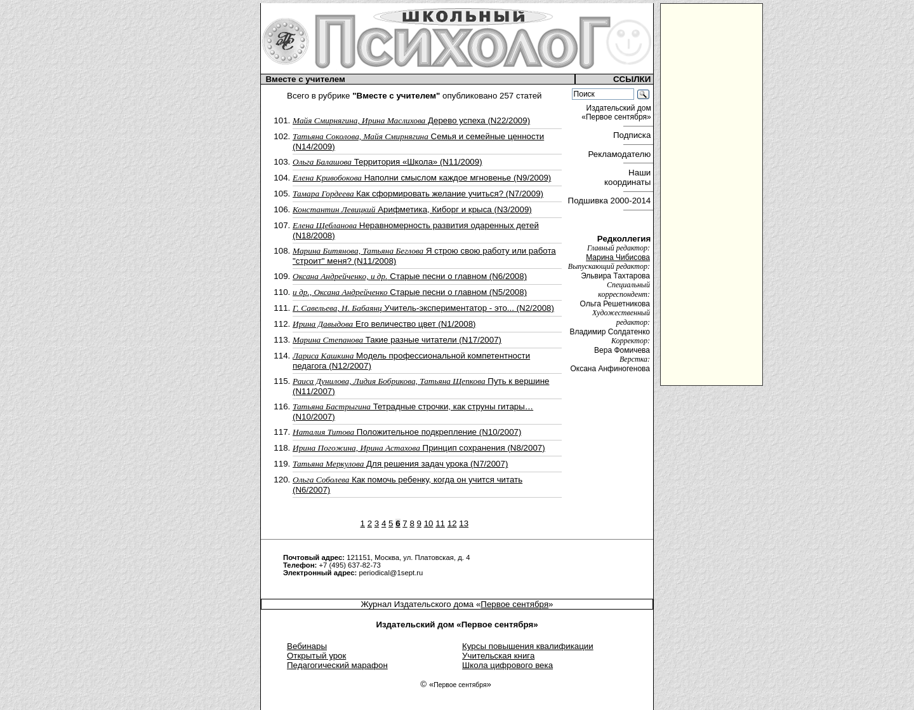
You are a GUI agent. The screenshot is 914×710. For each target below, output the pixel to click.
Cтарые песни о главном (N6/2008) (410, 276)
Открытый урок (316, 655)
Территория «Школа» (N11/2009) (387, 162)
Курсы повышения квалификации (527, 646)
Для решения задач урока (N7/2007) (400, 463)
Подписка (633, 135)
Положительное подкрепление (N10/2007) (407, 432)
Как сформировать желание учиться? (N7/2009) (418, 193)
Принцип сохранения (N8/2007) (419, 448)
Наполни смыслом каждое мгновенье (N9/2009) (422, 177)
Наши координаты (628, 177)
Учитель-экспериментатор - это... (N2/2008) (423, 308)
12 (452, 523)
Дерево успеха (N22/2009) (411, 120)
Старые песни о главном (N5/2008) (410, 292)
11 (440, 523)
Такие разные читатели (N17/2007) (397, 340)
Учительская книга (498, 655)
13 (463, 523)
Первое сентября (514, 604)
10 (429, 523)
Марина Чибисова (618, 257)
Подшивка (609, 200)
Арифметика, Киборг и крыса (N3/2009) (412, 209)
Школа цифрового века (507, 665)
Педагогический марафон (337, 665)
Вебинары (307, 646)
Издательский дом (617, 112)
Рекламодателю (620, 154)
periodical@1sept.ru (391, 573)
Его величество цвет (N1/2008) (384, 324)
